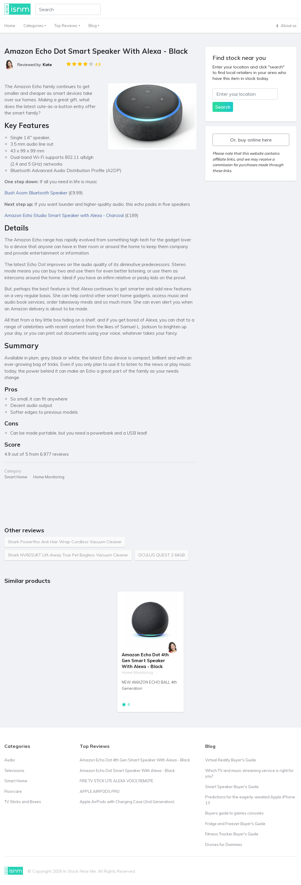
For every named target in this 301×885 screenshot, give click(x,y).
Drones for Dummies (223, 844)
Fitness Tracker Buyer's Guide (231, 834)
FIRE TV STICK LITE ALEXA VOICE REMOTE (116, 780)
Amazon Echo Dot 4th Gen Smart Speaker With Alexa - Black (145, 660)
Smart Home (15, 780)
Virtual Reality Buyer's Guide (230, 760)
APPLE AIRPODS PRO (100, 791)
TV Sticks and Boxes (22, 801)
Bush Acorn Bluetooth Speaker (35, 193)
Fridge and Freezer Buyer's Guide (235, 823)
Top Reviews (65, 25)
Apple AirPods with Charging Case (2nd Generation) (127, 801)
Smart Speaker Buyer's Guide (232, 786)
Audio (9, 760)
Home (9, 25)
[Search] (68, 9)
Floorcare (13, 791)
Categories (34, 25)
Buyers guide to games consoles (234, 813)
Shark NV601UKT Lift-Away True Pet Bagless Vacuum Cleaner (68, 555)
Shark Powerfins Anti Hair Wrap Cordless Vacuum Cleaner (65, 541)
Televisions (14, 770)
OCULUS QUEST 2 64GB (161, 555)
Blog (92, 25)
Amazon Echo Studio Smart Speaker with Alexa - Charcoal (64, 215)
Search (222, 107)
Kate (47, 64)
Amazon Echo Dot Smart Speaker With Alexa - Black (127, 770)
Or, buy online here (251, 140)
